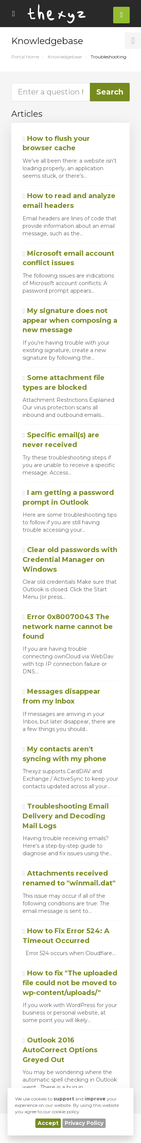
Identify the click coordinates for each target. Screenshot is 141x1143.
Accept (48, 1123)
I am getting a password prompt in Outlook (68, 497)
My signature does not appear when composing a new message (70, 320)
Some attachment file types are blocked (64, 383)
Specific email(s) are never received (61, 440)
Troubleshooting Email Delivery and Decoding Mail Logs (66, 816)
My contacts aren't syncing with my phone (64, 754)
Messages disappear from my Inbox (61, 696)
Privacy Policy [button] (84, 1123)
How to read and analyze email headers (69, 201)
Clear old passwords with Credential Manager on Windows (70, 559)
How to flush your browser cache (56, 143)
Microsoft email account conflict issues (68, 258)
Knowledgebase (65, 57)
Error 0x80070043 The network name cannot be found (68, 626)
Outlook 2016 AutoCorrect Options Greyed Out (60, 1050)
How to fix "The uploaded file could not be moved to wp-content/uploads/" (70, 983)
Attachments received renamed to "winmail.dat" (69, 878)
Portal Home (25, 57)
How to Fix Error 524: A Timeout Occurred (66, 936)
